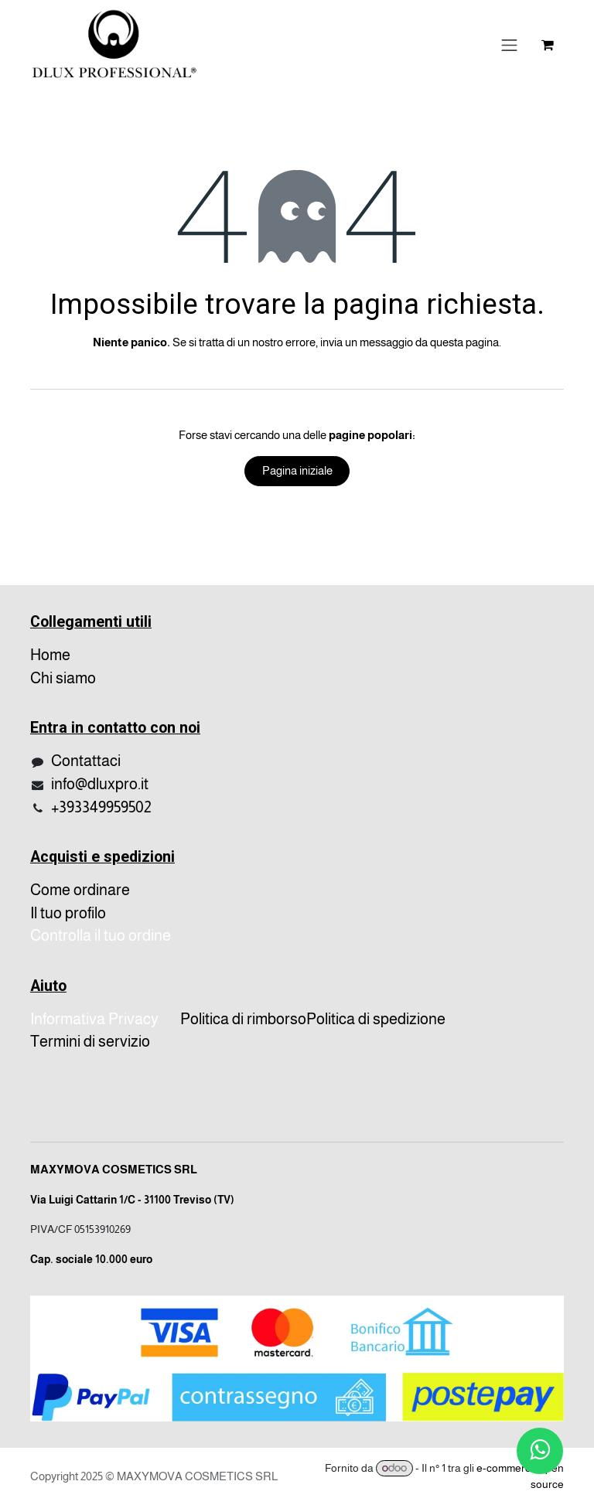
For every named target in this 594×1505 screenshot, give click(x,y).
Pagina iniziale (297, 470)
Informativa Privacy (94, 1018)
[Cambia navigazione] (509, 45)
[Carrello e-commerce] (547, 45)
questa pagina (464, 342)
